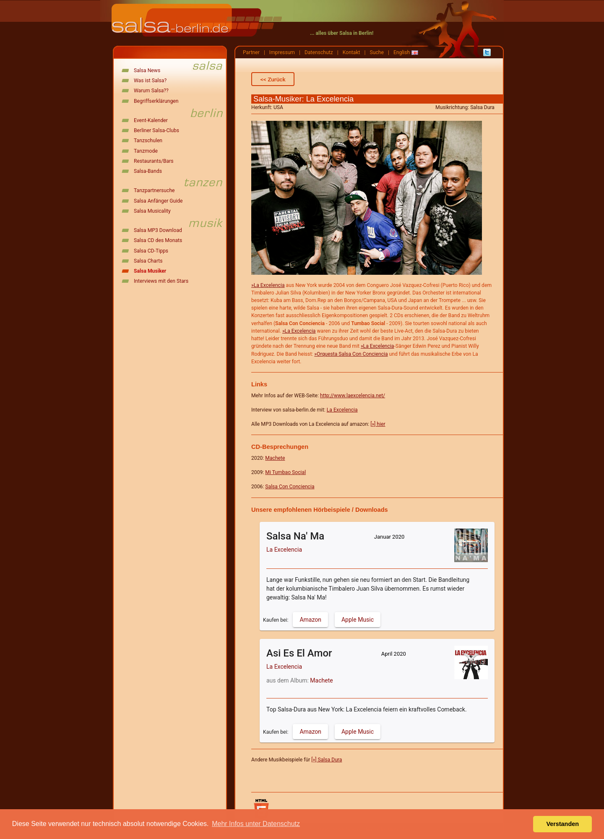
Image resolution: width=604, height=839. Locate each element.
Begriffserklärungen (156, 101)
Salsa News (147, 70)
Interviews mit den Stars (161, 281)
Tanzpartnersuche (154, 190)
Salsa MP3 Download (158, 230)
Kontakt (351, 52)
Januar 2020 (389, 537)
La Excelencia (342, 410)
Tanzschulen (148, 140)
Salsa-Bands (148, 171)
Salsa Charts (148, 261)
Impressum (282, 52)
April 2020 (393, 654)
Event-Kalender (151, 120)
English (401, 52)
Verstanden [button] (562, 824)
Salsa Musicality (152, 211)
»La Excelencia (268, 285)
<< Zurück (273, 79)
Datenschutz (319, 52)
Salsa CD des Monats (158, 240)
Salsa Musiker (150, 271)
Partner (251, 52)
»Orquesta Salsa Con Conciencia (351, 354)
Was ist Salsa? (150, 80)
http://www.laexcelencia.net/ (352, 396)
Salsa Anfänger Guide (158, 201)
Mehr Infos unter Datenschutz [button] (256, 823)
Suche (377, 52)
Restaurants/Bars (154, 161)
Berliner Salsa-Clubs (156, 130)
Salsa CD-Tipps (151, 251)
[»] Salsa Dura (326, 760)
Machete (321, 680)
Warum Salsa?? (151, 91)
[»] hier (377, 424)
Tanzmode (146, 151)
